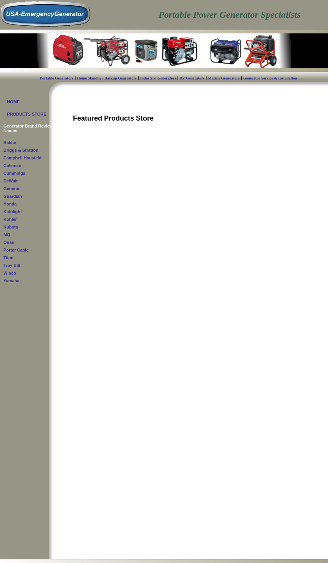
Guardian (12, 196)
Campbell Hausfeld (22, 158)
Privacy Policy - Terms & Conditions (288, 554)
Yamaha (11, 280)
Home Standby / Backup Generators (107, 78)
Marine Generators (223, 78)
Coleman (12, 165)
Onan (8, 242)
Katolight (12, 211)
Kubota (10, 227)
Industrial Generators (158, 78)
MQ (6, 234)
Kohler (10, 219)
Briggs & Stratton (20, 150)
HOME (11, 101)
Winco (9, 273)
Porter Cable (15, 250)
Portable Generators (56, 78)
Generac (11, 188)
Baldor (10, 142)
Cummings (14, 173)
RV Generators (192, 78)
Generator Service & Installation (270, 78)
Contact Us (70, 557)
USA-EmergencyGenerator (48, 552)
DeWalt (10, 181)
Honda (10, 204)
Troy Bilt (11, 265)
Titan (8, 257)
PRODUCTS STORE (24, 114)
